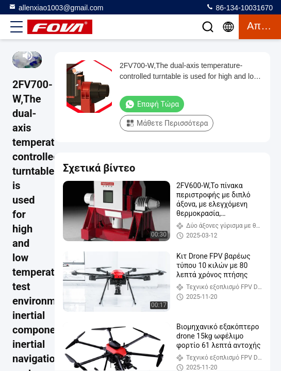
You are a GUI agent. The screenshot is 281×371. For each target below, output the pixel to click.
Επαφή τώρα (152, 104)
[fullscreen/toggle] (38, 55)
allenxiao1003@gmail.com (55, 7)
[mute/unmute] (28, 55)
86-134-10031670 (239, 7)
